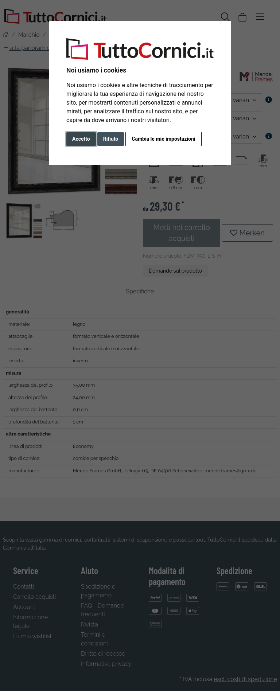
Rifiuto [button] (110, 139)
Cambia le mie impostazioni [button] (163, 139)
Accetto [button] (81, 139)
